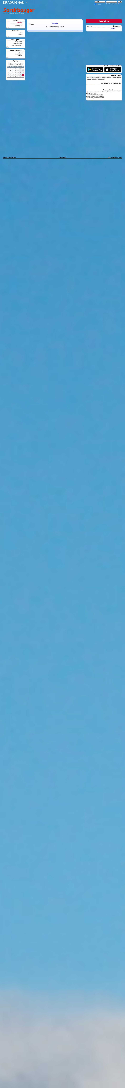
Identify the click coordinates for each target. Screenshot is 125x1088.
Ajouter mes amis (91, 93)
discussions (18, 54)
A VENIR (19, 22)
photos (20, 34)
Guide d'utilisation (9, 157)
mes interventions (17, 45)
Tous (88, 26)
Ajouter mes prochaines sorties (95, 97)
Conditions (62, 157)
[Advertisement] (78, 10)
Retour (32, 24)
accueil (20, 52)
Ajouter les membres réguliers (95, 96)
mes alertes (100, 79)
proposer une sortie (16, 24)
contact (20, 55)
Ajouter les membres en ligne (94, 94)
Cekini (113, 28)
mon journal (18, 41)
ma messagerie (17, 43)
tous (21, 32)
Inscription (104, 21)
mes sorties (18, 25)
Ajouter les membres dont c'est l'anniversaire (99, 92)
